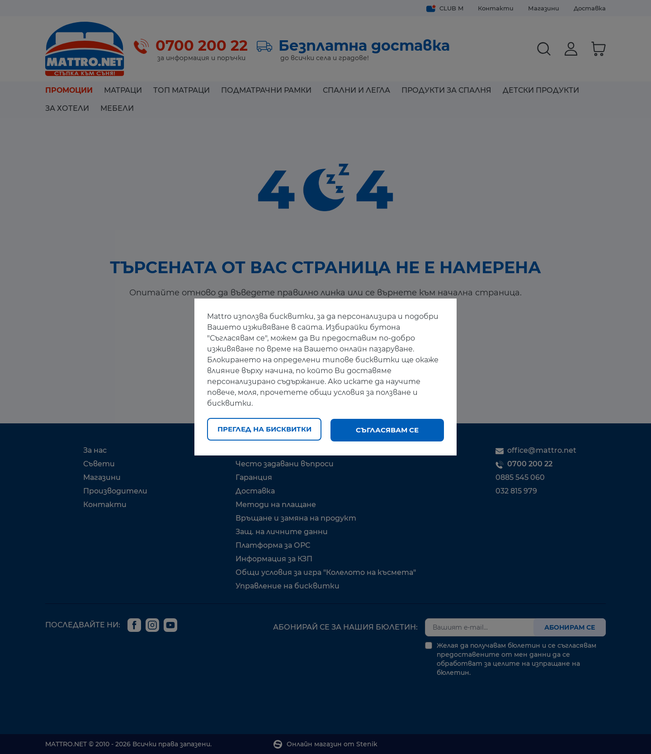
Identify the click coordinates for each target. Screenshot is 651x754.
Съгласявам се (387, 430)
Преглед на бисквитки (264, 430)
